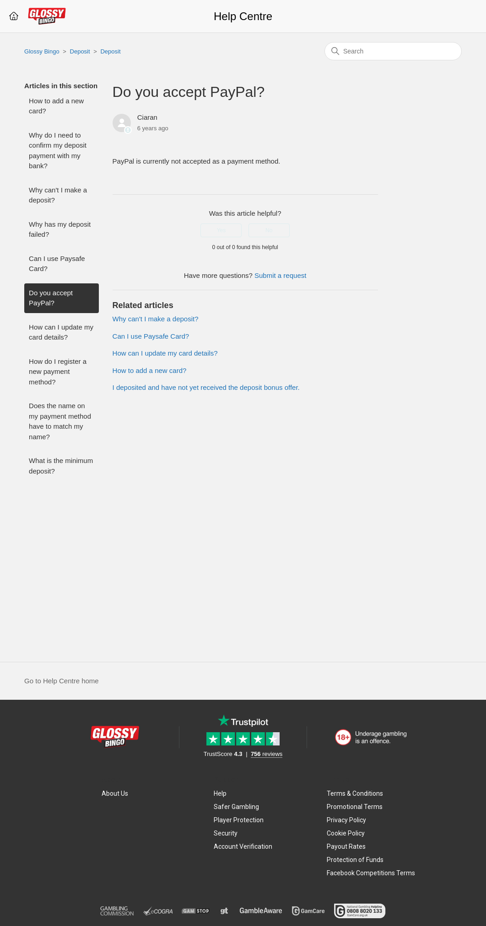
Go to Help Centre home (61, 681)
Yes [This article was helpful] (221, 230)
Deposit (80, 51)
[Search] (393, 51)
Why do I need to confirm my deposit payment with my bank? (57, 150)
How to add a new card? (56, 106)
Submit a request (280, 275)
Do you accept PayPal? (51, 298)
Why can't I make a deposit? (58, 195)
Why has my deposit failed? (60, 229)
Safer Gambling (236, 806)
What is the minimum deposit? (61, 466)
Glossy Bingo (41, 51)
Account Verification (243, 846)
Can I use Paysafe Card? (57, 264)
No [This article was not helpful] (268, 230)
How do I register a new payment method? (57, 371)
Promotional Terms (355, 806)
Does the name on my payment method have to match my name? (60, 421)
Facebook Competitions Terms (371, 873)
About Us (115, 793)
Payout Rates (346, 846)
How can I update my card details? (61, 332)
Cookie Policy (346, 833)
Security (226, 833)
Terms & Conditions (355, 793)
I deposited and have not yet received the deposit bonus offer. (206, 387)
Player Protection (239, 820)
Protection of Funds (355, 859)
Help (220, 793)
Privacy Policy (346, 820)
